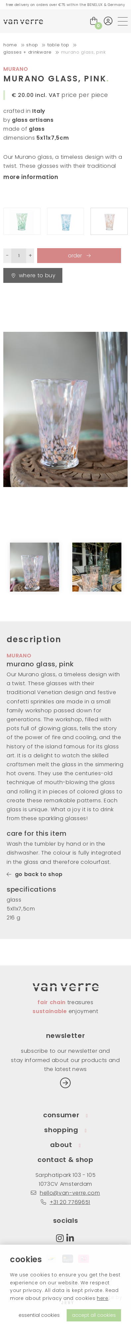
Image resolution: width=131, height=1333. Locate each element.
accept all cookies (94, 1315)
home (10, 45)
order (75, 255)
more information (30, 177)
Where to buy (34, 275)
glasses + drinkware (27, 52)
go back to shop (35, 874)
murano (15, 69)
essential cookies (39, 1315)
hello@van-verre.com (65, 1193)
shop (32, 45)
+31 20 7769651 (65, 1202)
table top (58, 45)
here (102, 1298)
